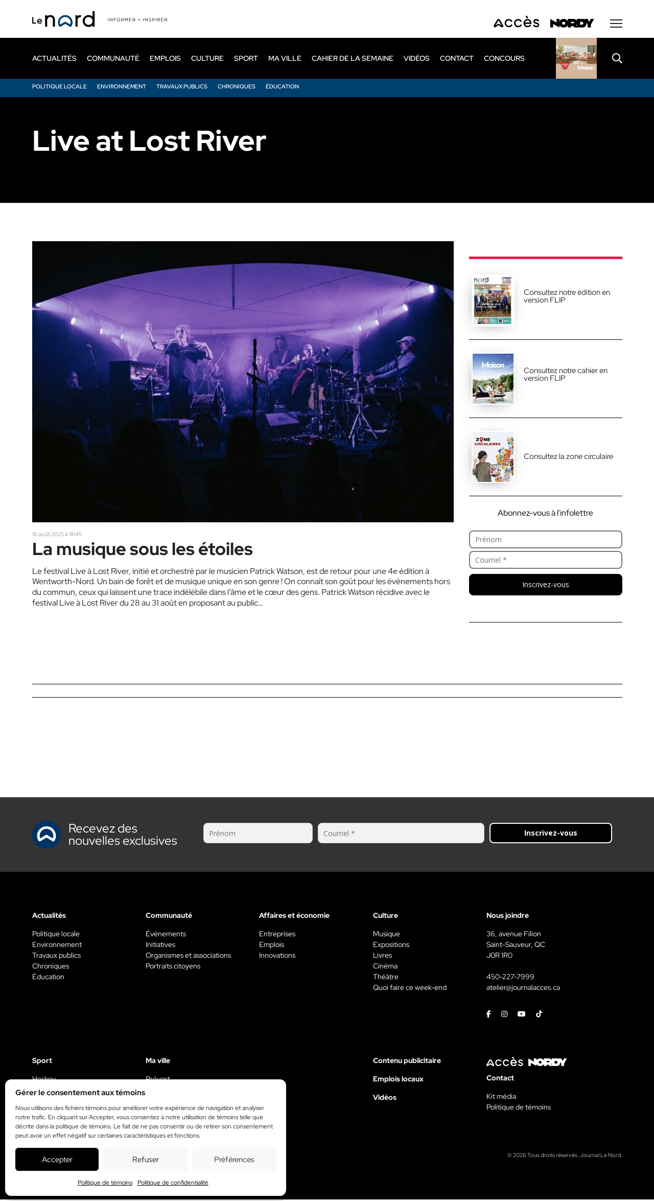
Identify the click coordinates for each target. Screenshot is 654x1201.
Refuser (145, 1159)
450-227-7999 (510, 978)
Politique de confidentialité (172, 1183)
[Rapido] (576, 59)
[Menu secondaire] (616, 25)
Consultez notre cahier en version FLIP (566, 376)
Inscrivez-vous (545, 586)
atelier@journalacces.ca (523, 989)
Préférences (234, 1159)
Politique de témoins (105, 1183)
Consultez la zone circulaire (568, 458)
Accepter (57, 1159)
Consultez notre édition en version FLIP (567, 298)
